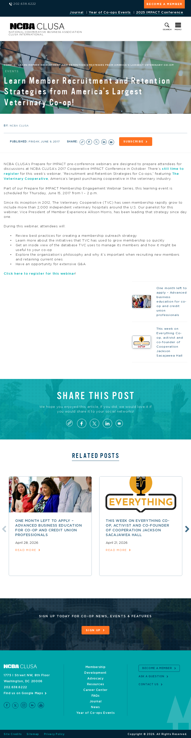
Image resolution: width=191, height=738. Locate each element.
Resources (95, 683)
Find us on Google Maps (23, 692)
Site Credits (13, 733)
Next (186, 528)
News (95, 706)
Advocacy (95, 677)
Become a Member (164, 4)
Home (8, 65)
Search (167, 30)
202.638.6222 (15, 686)
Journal (77, 12)
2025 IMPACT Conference (159, 12)
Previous (3, 528)
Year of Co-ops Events (110, 12)
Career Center (95, 689)
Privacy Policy (54, 733)
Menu (178, 30)
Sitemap (33, 733)
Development (95, 672)
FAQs (96, 694)
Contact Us (149, 683)
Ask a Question (151, 675)
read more (25, 549)
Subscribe (134, 141)
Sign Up (93, 629)
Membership (96, 666)
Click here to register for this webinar (39, 273)
